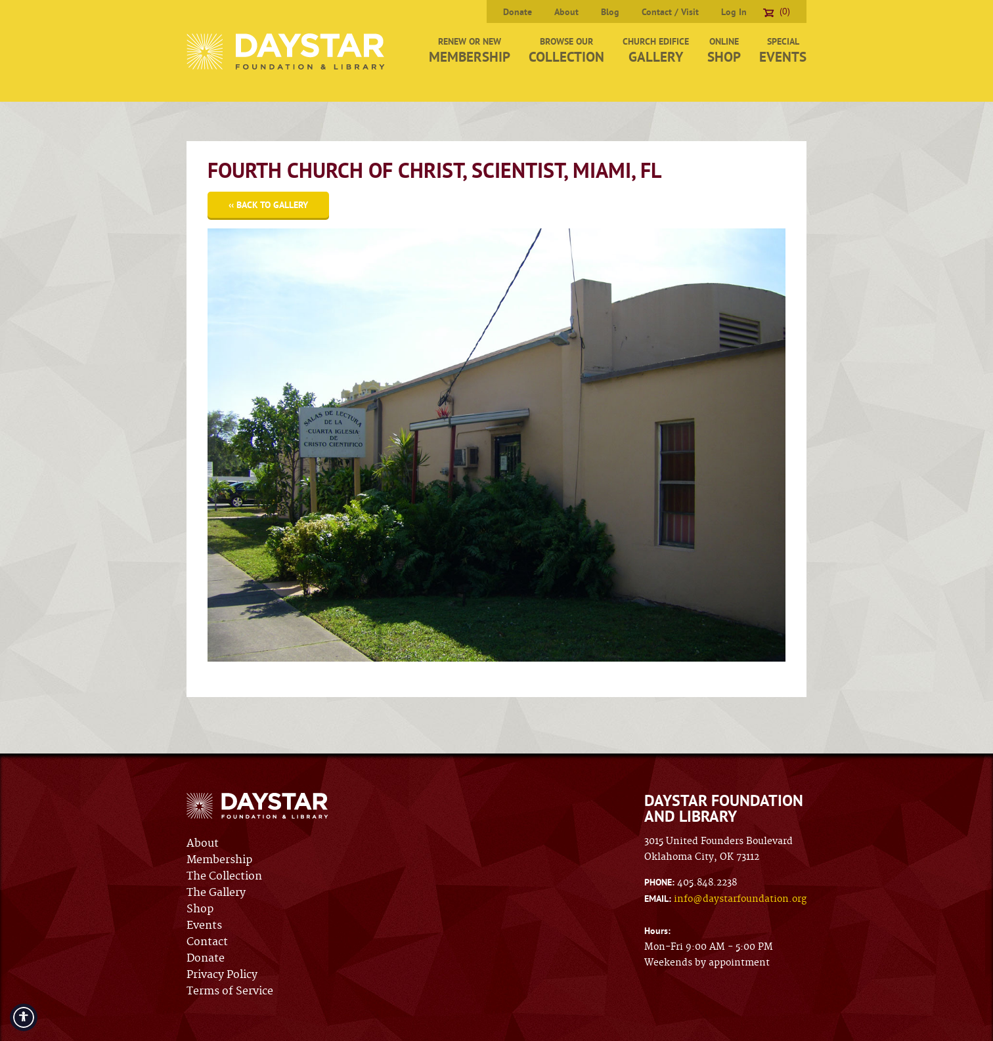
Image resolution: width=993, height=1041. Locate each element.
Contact (207, 941)
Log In (734, 12)
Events (204, 925)
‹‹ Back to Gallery (268, 205)
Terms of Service (230, 991)
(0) (776, 11)
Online (724, 50)
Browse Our (566, 50)
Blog (610, 12)
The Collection (224, 876)
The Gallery (216, 892)
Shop (200, 909)
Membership (219, 859)
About (566, 12)
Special (782, 50)
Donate (517, 12)
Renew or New (469, 50)
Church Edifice (656, 50)
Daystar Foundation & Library (287, 51)
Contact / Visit (670, 12)
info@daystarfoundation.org (740, 899)
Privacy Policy (222, 974)
